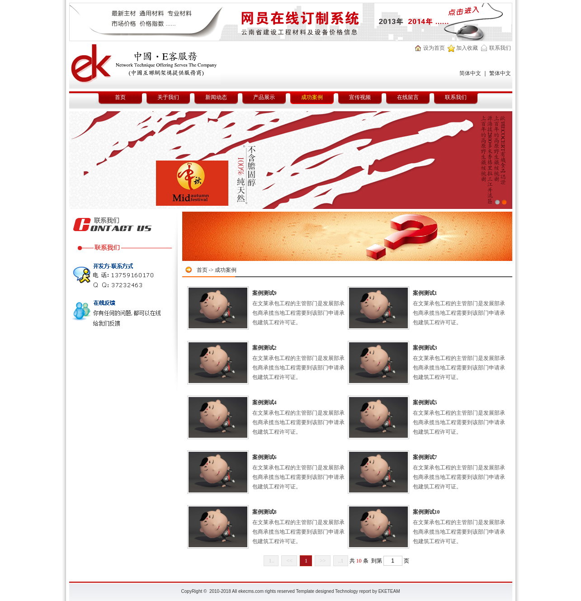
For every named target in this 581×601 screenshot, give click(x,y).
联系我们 (500, 48)
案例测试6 (264, 457)
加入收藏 (467, 48)
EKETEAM (389, 591)
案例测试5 (425, 402)
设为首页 (434, 48)
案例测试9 (264, 293)
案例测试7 (425, 457)
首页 (202, 270)
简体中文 (470, 73)
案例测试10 (426, 512)
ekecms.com (251, 591)
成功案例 (225, 270)
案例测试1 (425, 293)
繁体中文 (500, 73)
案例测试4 (264, 402)
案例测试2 (264, 348)
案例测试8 (264, 512)
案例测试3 (425, 348)
